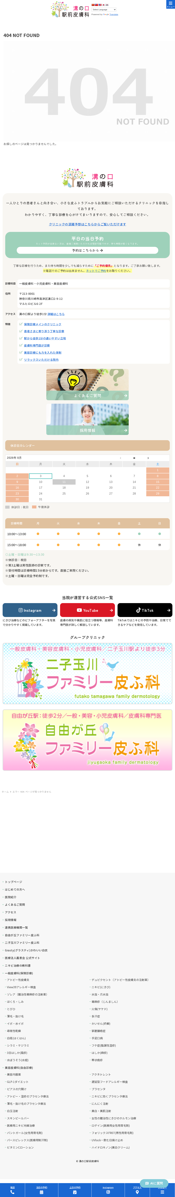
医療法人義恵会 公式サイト (22, 958)
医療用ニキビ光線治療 (21, 1125)
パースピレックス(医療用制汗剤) (27, 1140)
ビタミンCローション (20, 1147)
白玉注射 (12, 1111)
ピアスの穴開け (16, 1089)
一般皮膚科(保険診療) (19, 973)
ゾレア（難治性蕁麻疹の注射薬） (28, 994)
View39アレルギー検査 (21, 987)
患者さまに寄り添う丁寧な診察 (44, 331)
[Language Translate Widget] (103, 9)
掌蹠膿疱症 (99, 1031)
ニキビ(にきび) (101, 987)
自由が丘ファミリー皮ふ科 (22, 935)
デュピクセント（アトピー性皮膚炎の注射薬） (121, 980)
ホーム (5, 791)
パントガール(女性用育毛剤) (25, 1133)
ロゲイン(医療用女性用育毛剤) (111, 1125)
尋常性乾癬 (14, 1031)
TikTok (145, 610)
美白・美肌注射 (101, 1111)
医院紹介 (10, 897)
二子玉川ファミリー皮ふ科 (22, 942)
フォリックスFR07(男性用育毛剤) (113, 1133)
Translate (110, 14)
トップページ (13, 882)
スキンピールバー (18, 1118)
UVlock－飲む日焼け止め (107, 1140)
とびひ (11, 1009)
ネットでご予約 (96, 271)
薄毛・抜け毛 (15, 1016)
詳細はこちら (56, 314)
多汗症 (96, 1016)
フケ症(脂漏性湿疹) (104, 1045)
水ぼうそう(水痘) (18, 1060)
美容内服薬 (14, 1074)
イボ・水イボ (15, 1023)
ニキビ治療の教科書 (18, 965)
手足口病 (97, 1038)
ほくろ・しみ (15, 1001)
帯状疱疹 (97, 1060)
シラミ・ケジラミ (18, 1045)
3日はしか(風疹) (17, 1053)
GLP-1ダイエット (18, 1082)
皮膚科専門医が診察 (37, 345)
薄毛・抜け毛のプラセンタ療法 (26, 1103)
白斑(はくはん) (16, 1038)
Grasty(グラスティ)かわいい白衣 (26, 950)
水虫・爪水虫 (100, 994)
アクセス (10, 912)
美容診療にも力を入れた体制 (42, 352)
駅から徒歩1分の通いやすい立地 (45, 338)
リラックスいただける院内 (41, 359)
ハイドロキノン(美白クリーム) (111, 1147)
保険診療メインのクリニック (42, 324)
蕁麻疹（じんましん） (105, 1001)
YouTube (87, 610)
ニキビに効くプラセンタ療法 (110, 1096)
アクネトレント (101, 1074)
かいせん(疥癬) (101, 1023)
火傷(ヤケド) (100, 1009)
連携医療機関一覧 (16, 927)
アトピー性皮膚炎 (18, 980)
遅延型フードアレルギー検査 (110, 1082)
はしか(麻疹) (100, 1053)
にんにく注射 (100, 1103)
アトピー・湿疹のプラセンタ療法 (28, 1096)
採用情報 (10, 920)
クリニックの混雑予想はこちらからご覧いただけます (87, 224)
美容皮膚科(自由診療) (19, 1068)
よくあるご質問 (15, 904)
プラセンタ (99, 1089)
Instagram (30, 610)
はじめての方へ (15, 889)
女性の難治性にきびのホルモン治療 (114, 1118)
